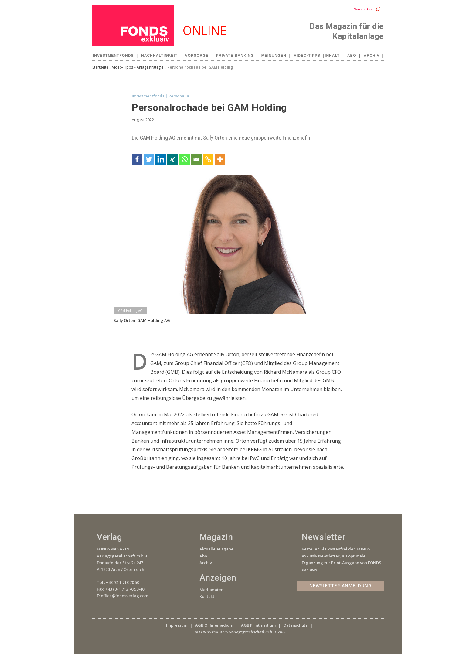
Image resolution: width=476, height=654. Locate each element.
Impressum (176, 625)
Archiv (371, 55)
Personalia (178, 96)
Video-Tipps (307, 55)
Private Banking (235, 55)
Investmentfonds (113, 55)
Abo (351, 55)
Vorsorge (197, 55)
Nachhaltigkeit (159, 55)
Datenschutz (296, 625)
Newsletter (362, 9)
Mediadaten (211, 589)
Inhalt (332, 55)
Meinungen (273, 55)
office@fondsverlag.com (124, 595)
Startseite (100, 67)
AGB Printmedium (258, 625)
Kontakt (206, 596)
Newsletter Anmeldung (340, 585)
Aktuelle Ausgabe (216, 549)
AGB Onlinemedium (214, 625)
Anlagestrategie (150, 67)
